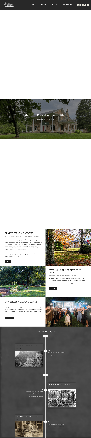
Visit (45, 123)
